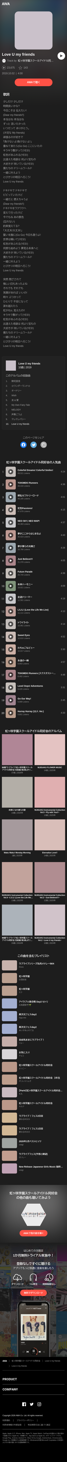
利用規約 (6, 1420)
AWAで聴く (33, 82)
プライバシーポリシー (25, 1420)
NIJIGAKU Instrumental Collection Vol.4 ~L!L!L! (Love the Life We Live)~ (17, 897)
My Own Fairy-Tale (21, 405)
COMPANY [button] (10, 1389)
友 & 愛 (15, 400)
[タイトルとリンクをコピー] (44, 445)
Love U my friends (29, 363)
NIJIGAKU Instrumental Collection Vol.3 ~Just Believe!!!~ (50, 896)
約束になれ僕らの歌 (17, 810)
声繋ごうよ (17, 414)
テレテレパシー (19, 419)
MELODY (16, 409)
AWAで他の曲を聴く (33, 1233)
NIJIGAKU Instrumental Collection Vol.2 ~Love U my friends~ (50, 939)
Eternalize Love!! (49, 853)
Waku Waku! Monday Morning (17, 853)
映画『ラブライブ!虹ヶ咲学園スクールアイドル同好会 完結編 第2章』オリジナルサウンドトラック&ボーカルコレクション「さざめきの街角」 (17, 771)
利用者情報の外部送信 (12, 1425)
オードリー (16, 390)
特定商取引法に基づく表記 (39, 1425)
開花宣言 (16, 381)
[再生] (61, 56)
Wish (14, 395)
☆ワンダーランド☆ (21, 386)
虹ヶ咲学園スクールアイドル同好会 (37, 60)
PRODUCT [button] (10, 1379)
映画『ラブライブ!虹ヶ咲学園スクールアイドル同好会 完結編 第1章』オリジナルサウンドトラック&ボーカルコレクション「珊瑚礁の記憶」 (17, 941)
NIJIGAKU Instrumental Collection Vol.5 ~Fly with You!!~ (50, 811)
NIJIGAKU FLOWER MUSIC (50, 767)
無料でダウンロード (33, 1293)
